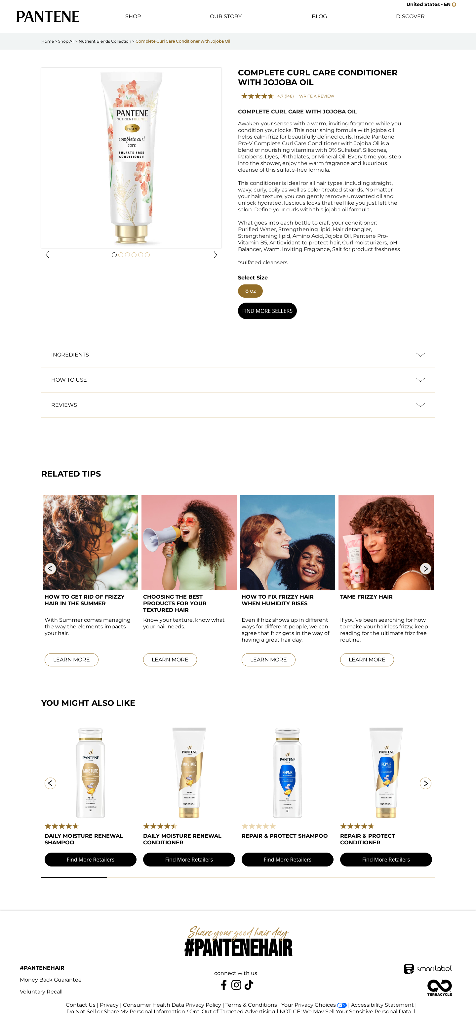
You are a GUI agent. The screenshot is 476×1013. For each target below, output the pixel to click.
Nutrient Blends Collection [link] (105, 41)
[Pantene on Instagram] (236, 978)
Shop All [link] (66, 41)
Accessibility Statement (382, 998)
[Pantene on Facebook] (224, 978)
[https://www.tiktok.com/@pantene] (249, 978)
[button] (431, 4)
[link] (48, 16)
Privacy (109, 998)
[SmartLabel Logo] (428, 962)
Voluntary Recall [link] (41, 985)
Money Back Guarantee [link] (51, 973)
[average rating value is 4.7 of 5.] (263, 96)
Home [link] (47, 41)
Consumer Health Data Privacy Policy (172, 998)
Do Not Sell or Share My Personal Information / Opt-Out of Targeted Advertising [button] (170, 1005)
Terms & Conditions (251, 998)
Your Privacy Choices (308, 998)
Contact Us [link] (81, 998)
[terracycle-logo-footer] (439, 981)
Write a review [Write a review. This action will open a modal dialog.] (316, 96)
